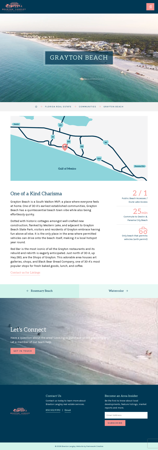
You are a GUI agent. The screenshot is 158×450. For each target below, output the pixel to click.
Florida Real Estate (58, 106)
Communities (87, 106)
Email (68, 410)
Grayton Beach (113, 106)
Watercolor (118, 291)
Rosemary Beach (39, 291)
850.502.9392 (53, 410)
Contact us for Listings (25, 272)
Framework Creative (94, 446)
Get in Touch (23, 350)
